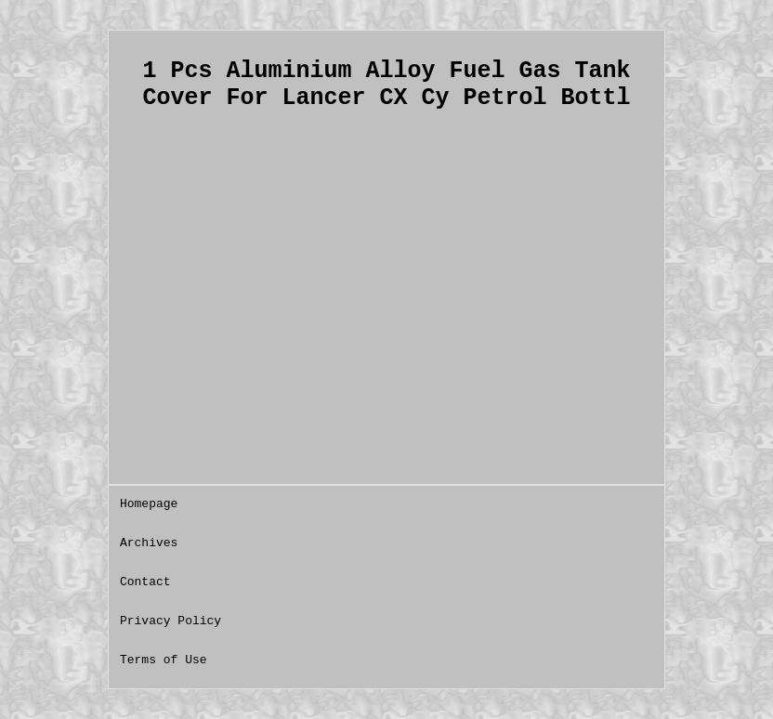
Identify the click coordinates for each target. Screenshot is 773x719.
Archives (148, 543)
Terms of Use (163, 660)
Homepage (148, 504)
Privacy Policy (170, 621)
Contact (145, 582)
